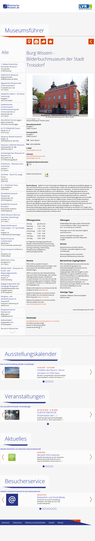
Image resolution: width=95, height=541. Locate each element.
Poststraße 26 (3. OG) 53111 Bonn (13, 86)
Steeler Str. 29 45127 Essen (13, 130)
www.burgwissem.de (33, 158)
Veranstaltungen (25, 412)
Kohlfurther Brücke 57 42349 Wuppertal (13, 342)
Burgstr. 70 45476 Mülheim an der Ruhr (13, 138)
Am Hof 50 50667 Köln (13, 177)
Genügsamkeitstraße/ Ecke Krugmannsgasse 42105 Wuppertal (13, 288)
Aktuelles (16, 454)
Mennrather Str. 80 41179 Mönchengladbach (13, 156)
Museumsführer (24, 30)
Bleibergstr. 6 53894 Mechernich (13, 312)
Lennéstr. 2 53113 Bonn (13, 167)
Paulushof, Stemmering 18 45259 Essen (13, 300)
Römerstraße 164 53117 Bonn (13, 110)
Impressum (6, 538)
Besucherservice (25, 497)
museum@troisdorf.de (33, 150)
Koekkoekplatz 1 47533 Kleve (13, 187)
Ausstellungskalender (31, 369)
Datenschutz (17, 538)
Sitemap (60, 538)
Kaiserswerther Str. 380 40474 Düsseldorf (13, 147)
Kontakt (51, 538)
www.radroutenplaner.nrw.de (36, 304)
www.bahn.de (43, 290)
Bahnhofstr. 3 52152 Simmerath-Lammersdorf (13, 241)
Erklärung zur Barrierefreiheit (35, 538)
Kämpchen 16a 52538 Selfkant (13, 252)
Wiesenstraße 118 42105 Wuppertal (13, 196)
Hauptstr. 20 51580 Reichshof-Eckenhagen (13, 230)
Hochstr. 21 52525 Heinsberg (13, 274)
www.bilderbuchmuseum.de (35, 156)
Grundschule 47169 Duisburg (13, 67)
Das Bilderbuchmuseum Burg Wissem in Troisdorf (42, 321)
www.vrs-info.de (43, 297)
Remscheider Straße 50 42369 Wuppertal (13, 207)
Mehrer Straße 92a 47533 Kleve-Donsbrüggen (13, 122)
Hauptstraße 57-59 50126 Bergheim (13, 322)
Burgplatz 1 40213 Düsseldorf (13, 97)
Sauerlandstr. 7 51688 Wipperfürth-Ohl (13, 331)
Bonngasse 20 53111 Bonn (13, 262)
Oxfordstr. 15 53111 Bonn (13, 218)
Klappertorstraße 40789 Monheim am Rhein (13, 77)
